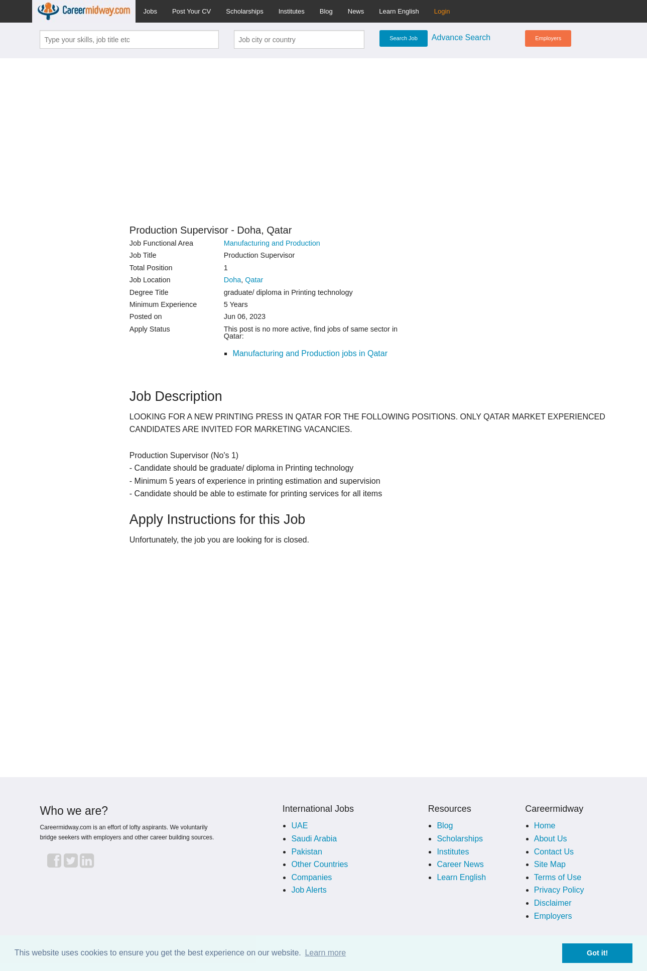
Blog (326, 11)
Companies (311, 877)
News (356, 11)
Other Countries (319, 864)
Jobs (150, 11)
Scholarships (244, 11)
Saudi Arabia (314, 838)
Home (545, 825)
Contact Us (554, 851)
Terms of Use (557, 877)
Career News (460, 864)
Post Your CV (191, 11)
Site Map (550, 864)
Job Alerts (308, 890)
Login (442, 11)
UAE (299, 825)
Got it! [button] (597, 953)
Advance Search (461, 37)
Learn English (399, 11)
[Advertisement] (324, 136)
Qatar (254, 280)
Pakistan (306, 851)
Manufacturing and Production (272, 243)
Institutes (292, 11)
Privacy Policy (559, 890)
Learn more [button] (325, 952)
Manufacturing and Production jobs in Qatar (309, 353)
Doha (232, 280)
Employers (548, 38)
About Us (550, 838)
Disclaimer (553, 903)
